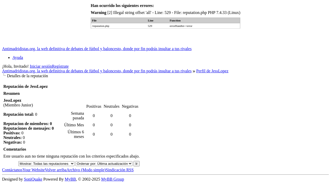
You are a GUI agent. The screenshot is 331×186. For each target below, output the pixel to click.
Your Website (33, 170)
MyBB (70, 179)
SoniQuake (33, 179)
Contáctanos (12, 170)
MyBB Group (112, 179)
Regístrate (60, 66)
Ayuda (17, 57)
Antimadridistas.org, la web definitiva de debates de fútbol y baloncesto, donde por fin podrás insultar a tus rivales (97, 49)
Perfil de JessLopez (212, 71)
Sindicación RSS (120, 170)
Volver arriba (55, 170)
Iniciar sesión (41, 66)
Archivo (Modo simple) (86, 170)
